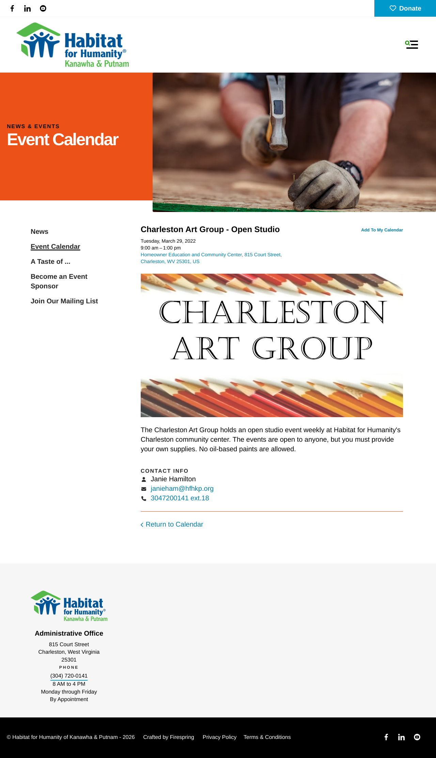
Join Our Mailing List (64, 301)
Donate (405, 8)
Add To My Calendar (382, 229)
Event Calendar (55, 247)
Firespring (182, 737)
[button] (411, 44)
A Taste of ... (51, 262)
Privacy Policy (220, 737)
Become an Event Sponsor (59, 281)
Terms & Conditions (267, 737)
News (39, 232)
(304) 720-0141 (69, 676)
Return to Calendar (174, 524)
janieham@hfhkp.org (182, 488)
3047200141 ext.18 (180, 498)
